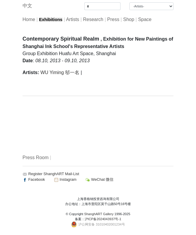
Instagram (65, 179)
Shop (128, 19)
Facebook (34, 179)
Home (29, 19)
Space (144, 19)
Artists (72, 19)
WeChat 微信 (99, 179)
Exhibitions (50, 19)
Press (113, 19)
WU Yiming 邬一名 (59, 72)
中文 (27, 5)
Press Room (36, 157)
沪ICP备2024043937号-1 (103, 219)
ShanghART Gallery (98, 214)
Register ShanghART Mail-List (53, 174)
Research (93, 19)
